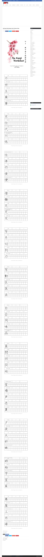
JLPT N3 (31, 37)
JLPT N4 (31, 38)
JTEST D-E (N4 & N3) (32, 43)
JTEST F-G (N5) (31, 44)
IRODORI (31, 32)
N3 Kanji (31, 59)
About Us (7, 0)
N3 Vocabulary (32, 60)
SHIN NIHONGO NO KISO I (32, 71)
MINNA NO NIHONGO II (32, 49)
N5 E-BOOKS (31, 66)
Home (4, 0)
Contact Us (10, 0)
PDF (6, 532)
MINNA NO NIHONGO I (32, 48)
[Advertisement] (22, 11)
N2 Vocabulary (32, 54)
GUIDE (31, 31)
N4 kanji (31, 65)
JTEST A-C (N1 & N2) (32, 42)
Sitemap (17, 0)
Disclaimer (14, 0)
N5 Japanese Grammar (32, 67)
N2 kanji (31, 55)
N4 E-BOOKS (31, 61)
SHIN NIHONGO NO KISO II (32, 72)
